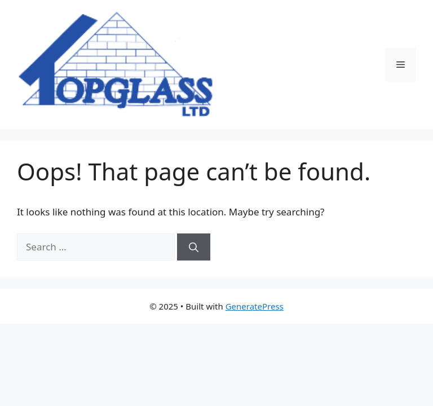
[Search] (193, 247)
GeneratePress (255, 306)
